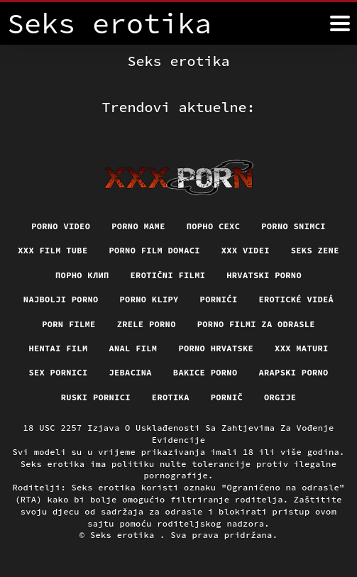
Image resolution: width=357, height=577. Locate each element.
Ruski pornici (96, 397)
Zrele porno (146, 324)
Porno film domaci (154, 250)
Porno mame (138, 226)
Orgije (280, 397)
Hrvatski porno (264, 275)
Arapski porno (293, 372)
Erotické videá (296, 299)
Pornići (219, 299)
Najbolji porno (61, 299)
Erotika (171, 397)
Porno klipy (149, 299)
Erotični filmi (168, 275)
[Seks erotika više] (340, 23)
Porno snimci (293, 226)
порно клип (82, 275)
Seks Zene (315, 250)
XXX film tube (52, 250)
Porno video (60, 226)
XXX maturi (302, 348)
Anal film (133, 348)
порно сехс (214, 226)
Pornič (227, 397)
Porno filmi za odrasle (256, 324)
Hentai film (57, 348)
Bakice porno (205, 372)
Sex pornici (57, 372)
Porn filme (69, 324)
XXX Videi (245, 250)
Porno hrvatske (215, 348)
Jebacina (130, 372)
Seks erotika (125, 534)
